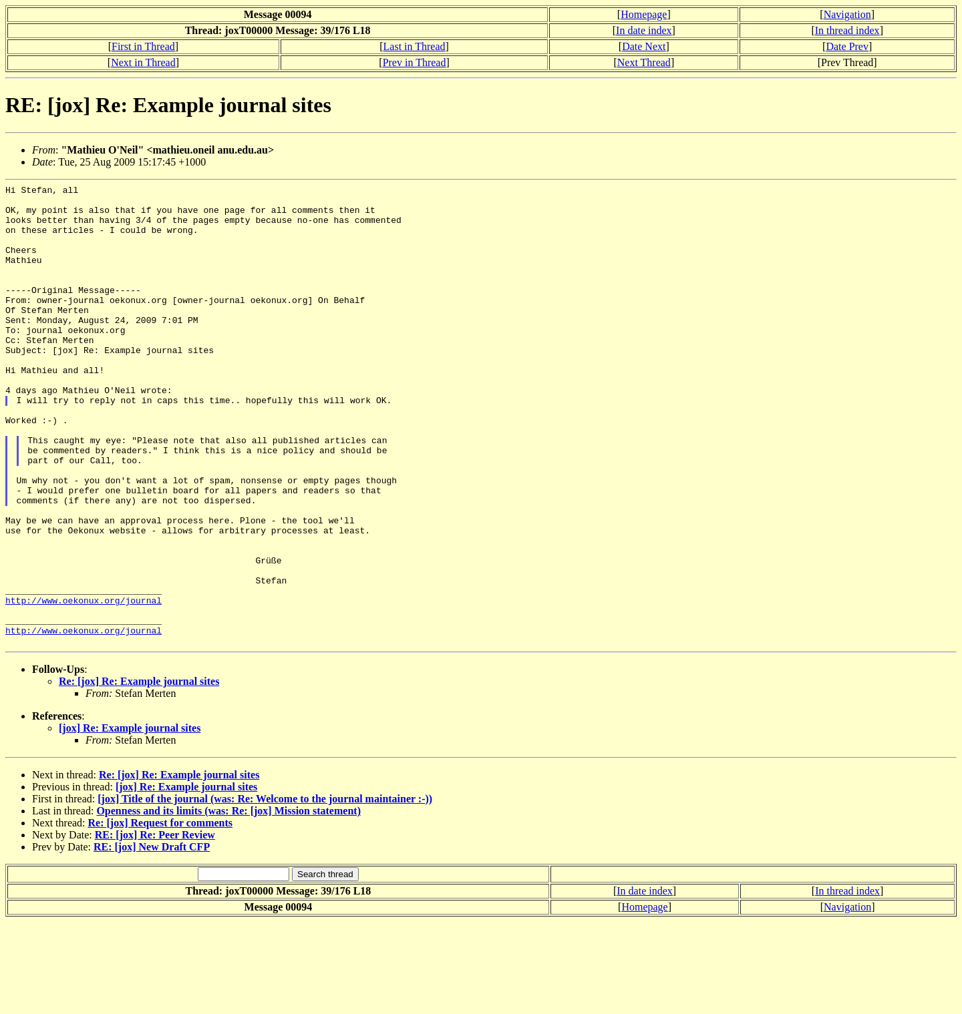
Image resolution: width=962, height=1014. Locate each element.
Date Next (643, 46)
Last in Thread (414, 46)
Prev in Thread (414, 62)
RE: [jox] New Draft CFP (152, 939)
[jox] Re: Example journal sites (129, 820)
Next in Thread (143, 62)
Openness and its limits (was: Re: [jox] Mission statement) (228, 903)
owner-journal (211, 324)
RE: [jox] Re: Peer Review (155, 927)
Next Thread (644, 62)
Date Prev (847, 46)
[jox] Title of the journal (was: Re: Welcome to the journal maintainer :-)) (265, 891)
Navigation (847, 14)
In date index (644, 30)
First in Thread (143, 46)
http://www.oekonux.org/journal (83, 684)
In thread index (847, 30)
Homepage (644, 14)
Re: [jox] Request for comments (160, 915)
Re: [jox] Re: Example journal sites (139, 773)
